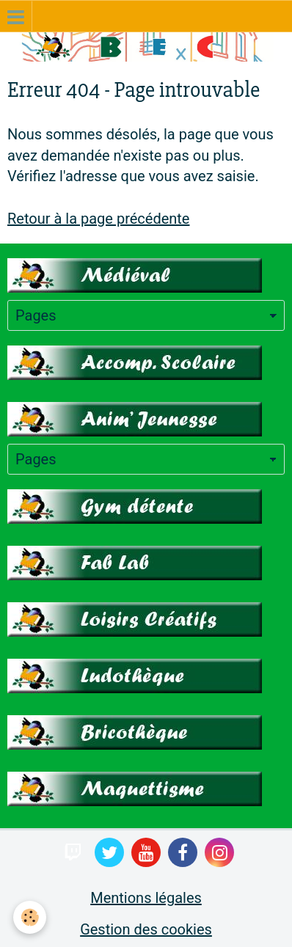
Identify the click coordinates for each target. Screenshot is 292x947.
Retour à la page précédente (98, 218)
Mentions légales (146, 898)
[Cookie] (29, 917)
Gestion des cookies (146, 929)
